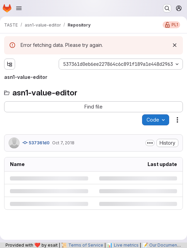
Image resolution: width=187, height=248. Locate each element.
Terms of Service (85, 245)
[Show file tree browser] (9, 64)
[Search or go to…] (167, 8)
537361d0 (35, 142)
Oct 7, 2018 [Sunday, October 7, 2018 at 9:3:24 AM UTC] (63, 142)
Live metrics (126, 245)
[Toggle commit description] (149, 143)
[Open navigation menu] (18, 8)
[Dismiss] (175, 45)
